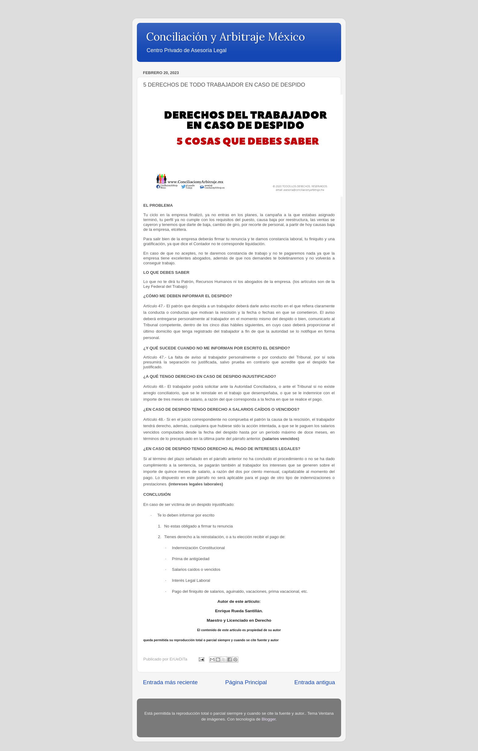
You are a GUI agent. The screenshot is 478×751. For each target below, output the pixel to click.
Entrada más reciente (170, 682)
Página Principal (246, 682)
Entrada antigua (314, 682)
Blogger (269, 719)
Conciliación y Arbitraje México (225, 37)
